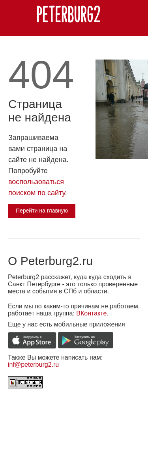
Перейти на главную (42, 210)
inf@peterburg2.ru (33, 364)
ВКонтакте (91, 313)
